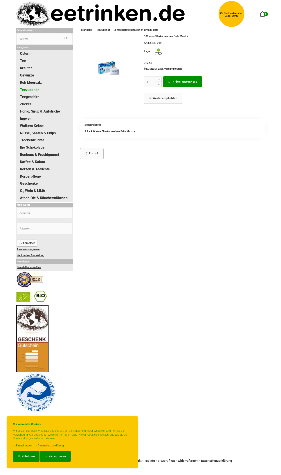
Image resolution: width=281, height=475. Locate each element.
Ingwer (25, 118)
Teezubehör (29, 90)
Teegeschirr (29, 97)
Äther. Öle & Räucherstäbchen (44, 198)
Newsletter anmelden (29, 267)
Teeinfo (149, 460)
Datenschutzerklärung (49, 445)
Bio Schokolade (32, 147)
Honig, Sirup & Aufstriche (40, 111)
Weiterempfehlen (163, 98)
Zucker (25, 104)
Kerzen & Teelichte (35, 169)
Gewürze (27, 75)
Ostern (25, 53)
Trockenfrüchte (32, 140)
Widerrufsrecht (188, 460)
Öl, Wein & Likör (32, 191)
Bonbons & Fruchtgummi (39, 155)
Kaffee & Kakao (32, 162)
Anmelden (27, 243)
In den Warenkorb (182, 81)
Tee (23, 61)
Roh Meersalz (31, 82)
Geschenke (29, 183)
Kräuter (26, 68)
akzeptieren (55, 456)
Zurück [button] (92, 153)
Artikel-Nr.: (150, 42)
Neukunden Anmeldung (30, 255)
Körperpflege (30, 176)
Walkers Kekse (32, 126)
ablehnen (26, 456)
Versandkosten (173, 68)
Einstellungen (22, 445)
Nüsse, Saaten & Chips (38, 133)
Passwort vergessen (28, 249)
